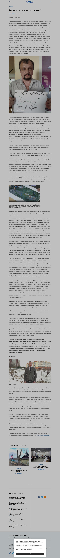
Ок (30, 553)
